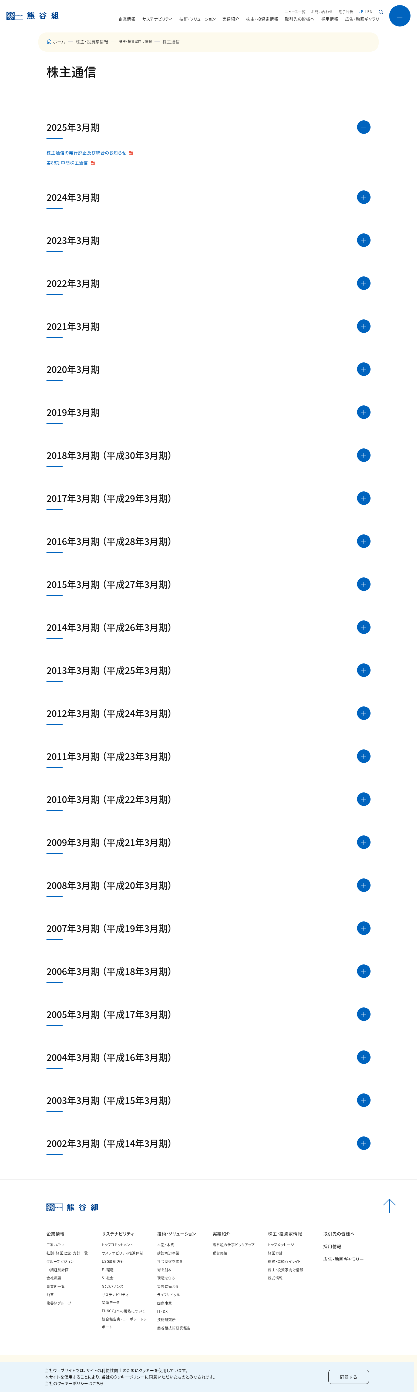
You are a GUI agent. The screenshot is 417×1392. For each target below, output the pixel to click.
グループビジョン (60, 1261)
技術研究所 (166, 1319)
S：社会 (108, 1278)
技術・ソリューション (176, 1234)
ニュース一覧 (295, 11)
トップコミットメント (117, 1244)
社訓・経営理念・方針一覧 (67, 1252)
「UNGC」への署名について (123, 1310)
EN (369, 11)
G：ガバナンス (113, 1286)
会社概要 (53, 1278)
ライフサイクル (168, 1294)
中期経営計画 (57, 1269)
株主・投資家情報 (92, 41)
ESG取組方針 (113, 1261)
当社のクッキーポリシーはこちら (75, 1383)
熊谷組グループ (59, 1302)
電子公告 (345, 11)
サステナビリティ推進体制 (122, 1252)
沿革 (50, 1294)
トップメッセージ (281, 1244)
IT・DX (162, 1311)
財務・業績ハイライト (284, 1261)
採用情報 (329, 19)
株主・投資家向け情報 (286, 1269)
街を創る (164, 1269)
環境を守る (166, 1278)
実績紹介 (222, 1234)
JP (361, 11)
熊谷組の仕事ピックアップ (234, 1244)
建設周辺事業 (168, 1252)
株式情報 (275, 1278)
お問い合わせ (322, 11)
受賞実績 (220, 1252)
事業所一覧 (55, 1286)
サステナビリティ (118, 1234)
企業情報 (55, 1234)
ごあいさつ (55, 1244)
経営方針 (275, 1252)
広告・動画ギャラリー (364, 19)
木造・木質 (165, 1244)
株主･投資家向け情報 (139, 41)
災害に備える (168, 1286)
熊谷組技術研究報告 (174, 1327)
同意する (350, 1377)
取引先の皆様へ (299, 19)
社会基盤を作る (170, 1261)
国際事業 (164, 1302)
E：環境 (108, 1269)
